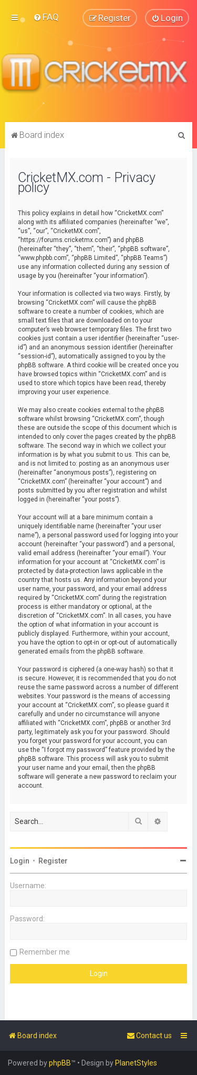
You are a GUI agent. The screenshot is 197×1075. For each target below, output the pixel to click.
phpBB (60, 1063)
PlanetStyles (136, 1063)
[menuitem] (45, 17)
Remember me (44, 951)
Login (19, 860)
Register (53, 860)
